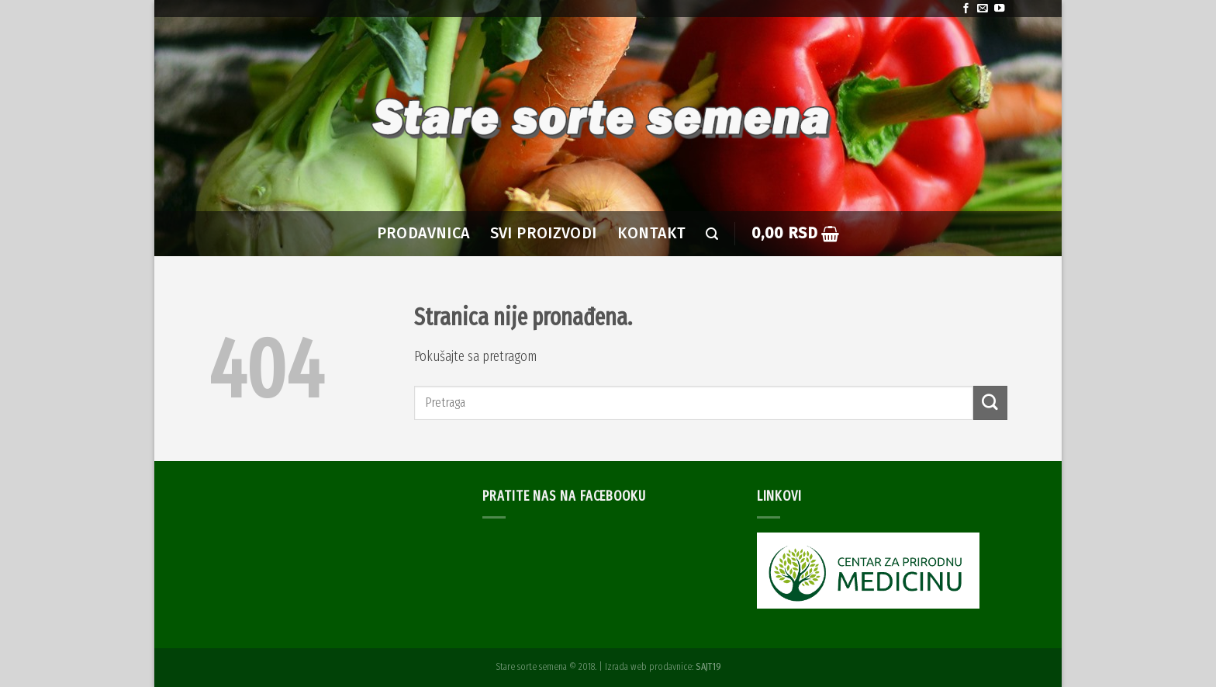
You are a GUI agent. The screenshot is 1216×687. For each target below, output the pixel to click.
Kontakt (651, 233)
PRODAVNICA (423, 233)
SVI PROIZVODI (543, 233)
